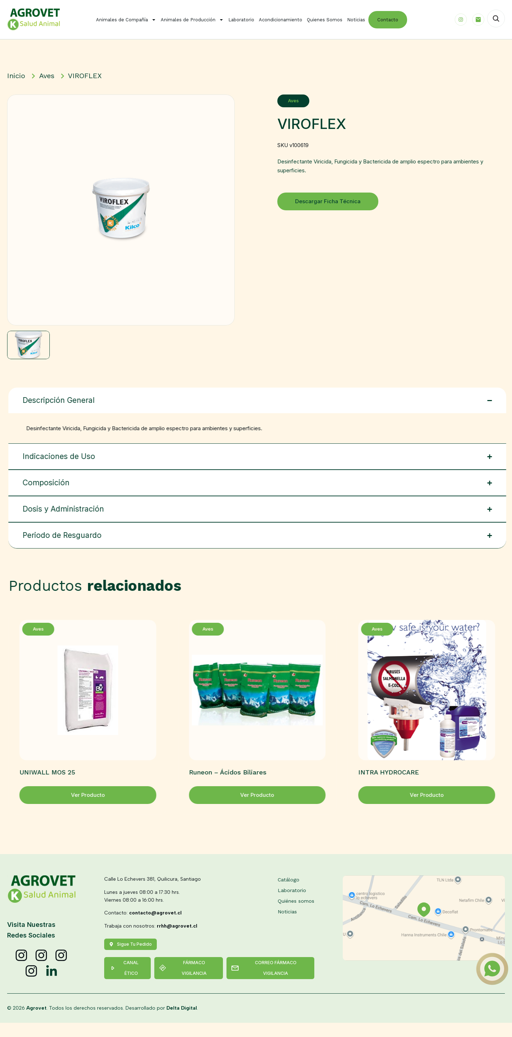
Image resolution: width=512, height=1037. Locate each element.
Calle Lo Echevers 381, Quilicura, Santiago (152, 893)
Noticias (356, 19)
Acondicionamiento (280, 19)
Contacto (387, 19)
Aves (302, 100)
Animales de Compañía (126, 20)
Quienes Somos (324, 19)
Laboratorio (241, 19)
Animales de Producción (192, 20)
